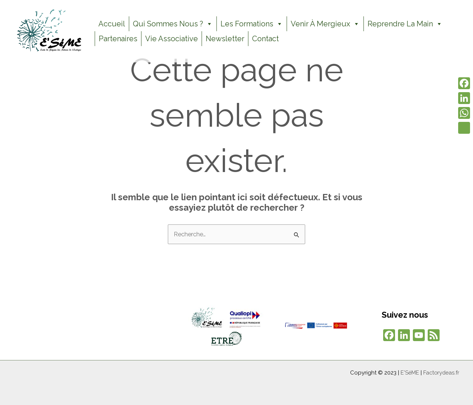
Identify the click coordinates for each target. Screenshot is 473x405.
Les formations (252, 23)
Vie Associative (171, 38)
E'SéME (408, 372)
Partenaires (118, 38)
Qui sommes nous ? (173, 23)
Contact (265, 38)
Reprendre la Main (405, 23)
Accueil (111, 23)
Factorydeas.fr (440, 372)
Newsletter (225, 38)
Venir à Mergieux (325, 23)
